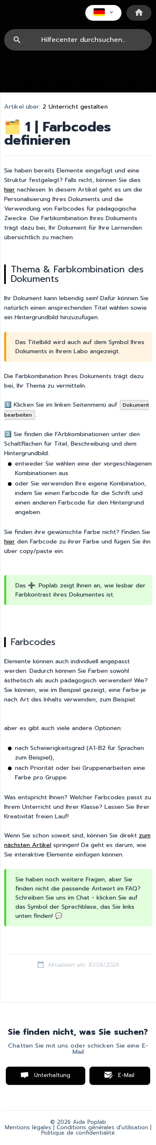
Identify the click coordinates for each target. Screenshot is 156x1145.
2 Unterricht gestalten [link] (74, 106)
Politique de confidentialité (78, 1133)
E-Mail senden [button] (121, 1078)
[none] (103, 13)
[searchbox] (78, 40)
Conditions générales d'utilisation (102, 1127)
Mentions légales (28, 1127)
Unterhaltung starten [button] (52, 1078)
